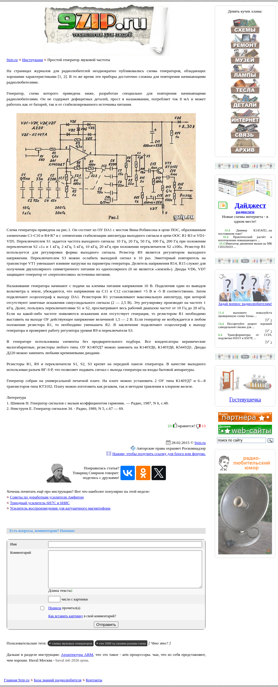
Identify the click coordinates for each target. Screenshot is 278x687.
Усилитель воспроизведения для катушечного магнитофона (60, 508)
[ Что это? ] (160, 650)
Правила (54, 615)
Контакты (94, 680)
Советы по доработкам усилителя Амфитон (47, 497)
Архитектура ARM (77, 661)
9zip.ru (12, 59)
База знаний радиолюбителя (57, 680)
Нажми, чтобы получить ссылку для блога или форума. (159, 453)
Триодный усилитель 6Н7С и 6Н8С (40, 503)
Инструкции (32, 59)
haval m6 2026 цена (72, 667)
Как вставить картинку (65, 623)
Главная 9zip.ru (16, 680)
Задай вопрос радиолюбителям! (245, 302)
